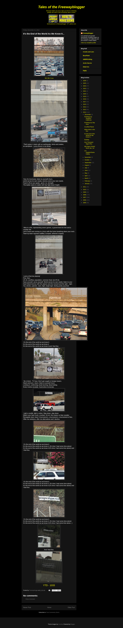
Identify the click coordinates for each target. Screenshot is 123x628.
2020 (84, 94)
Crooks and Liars (88, 52)
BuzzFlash (86, 55)
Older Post (71, 607)
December (88, 114)
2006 (84, 200)
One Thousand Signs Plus (88, 143)
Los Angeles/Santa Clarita (89, 152)
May (86, 173)
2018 (84, 99)
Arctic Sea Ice (87, 63)
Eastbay (86, 139)
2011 (84, 187)
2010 (84, 189)
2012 (84, 112)
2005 (84, 202)
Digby (85, 70)
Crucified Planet (89, 127)
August (87, 165)
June (86, 170)
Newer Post (27, 607)
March (87, 178)
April (86, 175)
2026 (84, 80)
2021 (84, 91)
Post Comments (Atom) (52, 612)
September (88, 162)
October (87, 160)
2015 (84, 104)
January (87, 183)
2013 (84, 109)
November (88, 157)
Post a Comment (30, 599)
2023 (84, 88)
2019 (84, 96)
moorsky (60, 624)
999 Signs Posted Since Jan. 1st (89, 147)
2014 (84, 107)
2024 (84, 86)
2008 (84, 194)
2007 (84, 197)
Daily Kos (86, 67)
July (86, 168)
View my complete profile (88, 42)
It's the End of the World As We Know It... (89, 135)
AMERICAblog (87, 59)
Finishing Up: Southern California (88, 118)
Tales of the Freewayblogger (61, 7)
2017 (84, 101)
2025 (84, 83)
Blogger (72, 624)
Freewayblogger (88, 33)
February (87, 181)
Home (49, 607)
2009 (84, 192)
